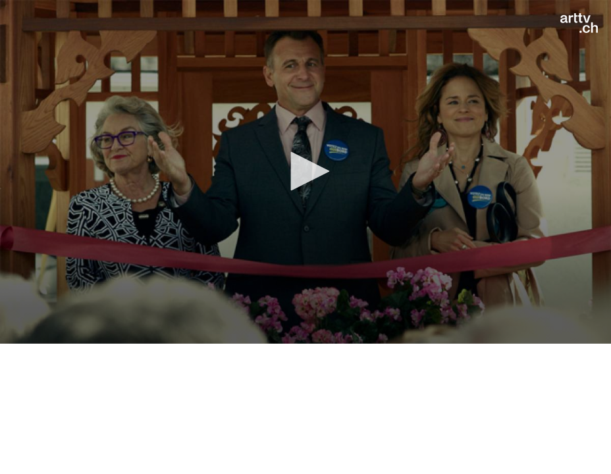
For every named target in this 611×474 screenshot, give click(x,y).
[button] (305, 171)
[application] (305, 172)
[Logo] (579, 23)
